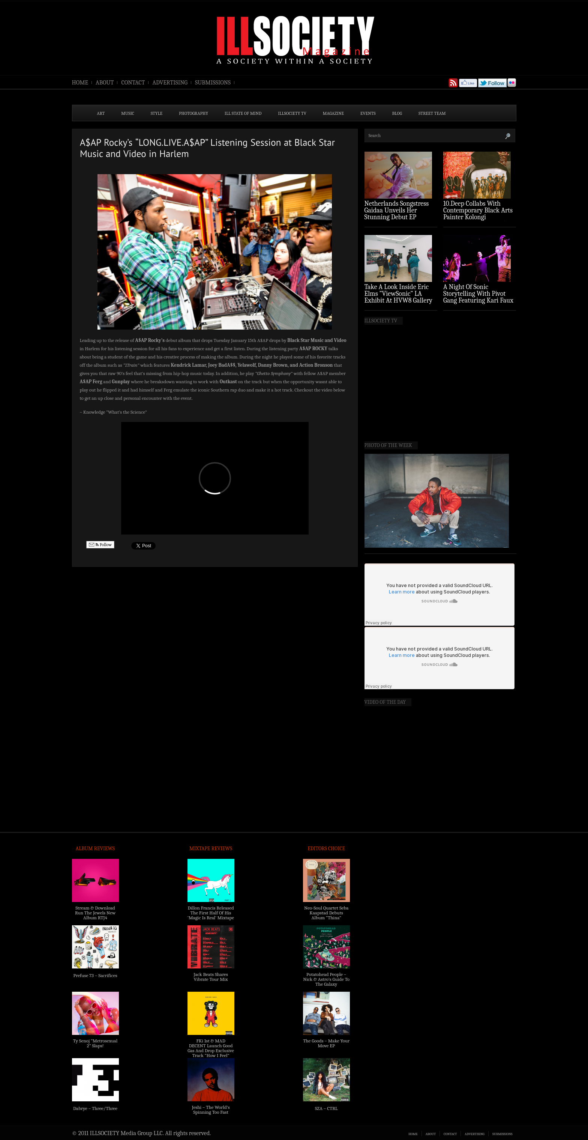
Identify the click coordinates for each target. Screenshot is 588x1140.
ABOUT (105, 83)
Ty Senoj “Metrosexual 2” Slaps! (95, 1043)
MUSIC (127, 113)
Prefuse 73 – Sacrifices (95, 975)
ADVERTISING (170, 83)
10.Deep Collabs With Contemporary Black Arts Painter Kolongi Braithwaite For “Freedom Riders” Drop (478, 217)
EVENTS (368, 113)
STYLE (156, 113)
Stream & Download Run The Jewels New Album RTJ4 (95, 912)
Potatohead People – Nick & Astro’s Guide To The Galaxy (326, 979)
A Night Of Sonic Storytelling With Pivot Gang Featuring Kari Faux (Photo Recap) (478, 297)
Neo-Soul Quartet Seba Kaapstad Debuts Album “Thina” (326, 912)
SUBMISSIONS (213, 83)
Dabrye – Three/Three (95, 1108)
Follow (100, 545)
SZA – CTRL (326, 1108)
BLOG (397, 113)
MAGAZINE (333, 113)
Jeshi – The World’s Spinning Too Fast (211, 1109)
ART (101, 113)
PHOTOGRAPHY (193, 113)
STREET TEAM (432, 113)
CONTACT (133, 83)
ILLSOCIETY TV (292, 113)
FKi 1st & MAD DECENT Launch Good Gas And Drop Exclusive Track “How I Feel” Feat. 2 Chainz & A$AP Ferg (211, 1053)
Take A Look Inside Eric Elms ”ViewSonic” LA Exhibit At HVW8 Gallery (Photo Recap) (398, 297)
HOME (80, 83)
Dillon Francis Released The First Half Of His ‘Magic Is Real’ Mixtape (211, 912)
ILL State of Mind (243, 113)
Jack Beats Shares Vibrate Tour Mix (211, 976)
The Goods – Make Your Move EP (326, 1043)
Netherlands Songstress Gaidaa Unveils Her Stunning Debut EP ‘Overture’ (396, 214)
